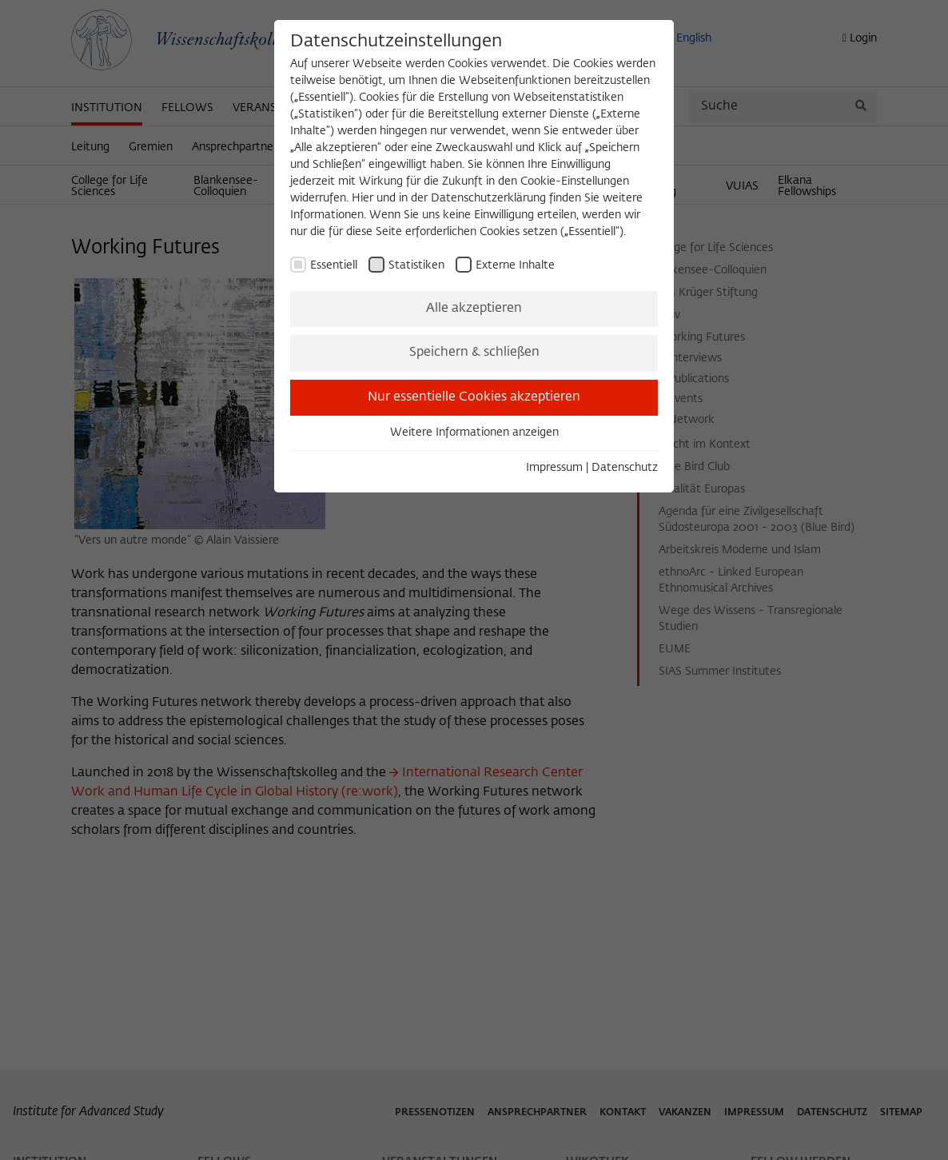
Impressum (554, 467)
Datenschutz (625, 467)
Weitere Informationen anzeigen (474, 432)
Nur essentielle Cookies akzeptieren (474, 397)
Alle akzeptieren (474, 308)
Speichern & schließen (474, 352)
